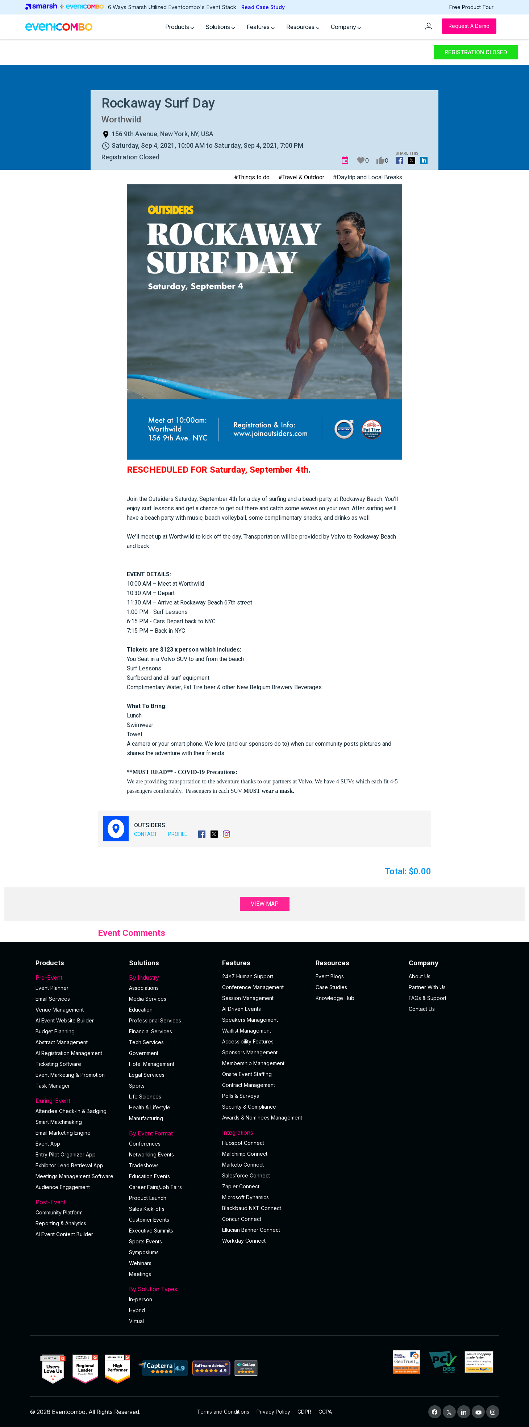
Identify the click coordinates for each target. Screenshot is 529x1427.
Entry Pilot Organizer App (66, 1154)
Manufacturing (146, 1118)
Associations (144, 988)
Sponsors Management (250, 1052)
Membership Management (253, 1063)
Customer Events (149, 1220)
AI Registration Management (69, 1053)
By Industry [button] (171, 977)
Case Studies (331, 987)
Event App (48, 1144)
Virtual (136, 1321)
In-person (140, 1299)
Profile (177, 834)
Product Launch (147, 1198)
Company (346, 26)
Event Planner (52, 988)
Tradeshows (144, 1165)
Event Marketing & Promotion (70, 1075)
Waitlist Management (246, 1031)
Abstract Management (62, 1042)
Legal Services (146, 1075)
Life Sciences (145, 1096)
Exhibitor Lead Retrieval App (69, 1165)
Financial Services (150, 1031)
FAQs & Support (427, 998)
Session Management (248, 998)
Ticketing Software (58, 1064)
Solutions (220, 26)
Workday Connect (244, 1241)
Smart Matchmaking (59, 1122)
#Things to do (252, 177)
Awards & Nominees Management (262, 1117)
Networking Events (151, 1154)
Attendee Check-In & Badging (71, 1111)
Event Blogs (330, 976)
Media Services (147, 999)
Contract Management (248, 1085)
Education (141, 1010)
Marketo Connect (243, 1165)
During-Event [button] (78, 1100)
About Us (419, 976)
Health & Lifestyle (149, 1107)
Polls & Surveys (240, 1096)
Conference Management (253, 987)
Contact (145, 834)
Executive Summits (151, 1230)
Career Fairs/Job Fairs (155, 1187)
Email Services (53, 999)
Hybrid (137, 1310)
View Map (265, 903)
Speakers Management (250, 1020)
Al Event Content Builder (64, 1234)
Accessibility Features (248, 1041)
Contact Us (422, 1009)
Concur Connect (241, 1219)
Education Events (149, 1176)
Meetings (140, 1274)
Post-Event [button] (78, 1202)
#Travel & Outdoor (301, 177)
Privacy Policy (273, 1412)
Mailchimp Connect (244, 1154)
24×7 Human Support (247, 976)
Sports (137, 1086)
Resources (303, 26)
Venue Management (60, 1010)
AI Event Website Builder (65, 1020)
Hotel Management (151, 1064)
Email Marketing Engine (63, 1133)
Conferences (145, 1144)
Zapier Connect (240, 1186)
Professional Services (155, 1020)
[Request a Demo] (469, 26)
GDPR (304, 1412)
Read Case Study (263, 7)
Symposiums (144, 1252)
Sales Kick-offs (146, 1209)
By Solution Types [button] (171, 1289)
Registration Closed (476, 52)
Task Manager (53, 1086)
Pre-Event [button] (78, 977)
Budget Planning (55, 1031)
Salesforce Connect (246, 1175)
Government (143, 1053)
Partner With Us (427, 987)
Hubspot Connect (243, 1143)
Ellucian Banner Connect (251, 1230)
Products (179, 26)
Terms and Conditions (223, 1412)
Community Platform (59, 1212)
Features (261, 26)
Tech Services (146, 1042)
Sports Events (145, 1241)
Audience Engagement (63, 1187)
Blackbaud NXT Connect (251, 1208)
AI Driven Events (241, 1009)
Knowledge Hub (335, 998)
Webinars (140, 1263)
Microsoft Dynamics (245, 1197)
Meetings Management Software (74, 1176)
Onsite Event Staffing (247, 1074)
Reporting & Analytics (61, 1223)
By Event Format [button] (171, 1133)
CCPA (325, 1412)
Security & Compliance (249, 1107)
